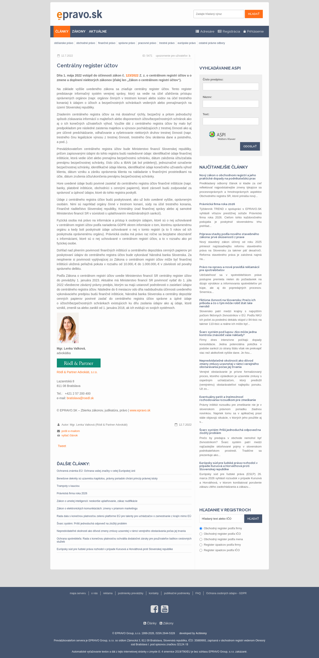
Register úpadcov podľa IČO (219, 550)
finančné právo (106, 43)
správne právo (127, 43)
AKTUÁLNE (98, 31)
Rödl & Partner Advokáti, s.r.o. (77, 372)
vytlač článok (69, 435)
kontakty (154, 593)
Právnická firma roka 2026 (72, 493)
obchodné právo (85, 43)
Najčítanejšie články (223, 167)
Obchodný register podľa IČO (220, 533)
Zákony (168, 623)
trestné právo (166, 43)
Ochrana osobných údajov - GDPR (226, 593)
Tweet (62, 446)
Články (152, 623)
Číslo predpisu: (213, 79)
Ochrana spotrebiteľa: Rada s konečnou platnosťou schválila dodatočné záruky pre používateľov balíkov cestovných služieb (124, 540)
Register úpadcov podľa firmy (220, 544)
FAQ (198, 593)
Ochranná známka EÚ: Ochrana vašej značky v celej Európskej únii (96, 470)
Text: (206, 114)
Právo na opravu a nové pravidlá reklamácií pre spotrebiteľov (229, 268)
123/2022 (132, 75)
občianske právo (63, 43)
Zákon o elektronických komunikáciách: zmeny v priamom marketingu (97, 508)
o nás (94, 593)
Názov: (207, 97)
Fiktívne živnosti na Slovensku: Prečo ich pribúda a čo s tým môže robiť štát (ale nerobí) (227, 303)
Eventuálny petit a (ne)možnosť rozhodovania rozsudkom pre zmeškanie (227, 398)
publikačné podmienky (177, 593)
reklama (108, 593)
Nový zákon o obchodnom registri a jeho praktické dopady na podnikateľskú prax (227, 177)
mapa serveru (78, 593)
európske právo (187, 43)
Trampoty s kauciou (68, 485)
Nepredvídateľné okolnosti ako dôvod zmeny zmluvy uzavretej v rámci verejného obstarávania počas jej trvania (121, 531)
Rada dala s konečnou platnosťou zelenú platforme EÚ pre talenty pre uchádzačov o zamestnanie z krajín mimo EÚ (124, 516)
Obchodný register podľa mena (221, 539)
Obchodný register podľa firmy (220, 528)
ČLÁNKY (61, 31)
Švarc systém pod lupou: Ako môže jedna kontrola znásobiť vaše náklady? (228, 333)
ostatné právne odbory (212, 43)
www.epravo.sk (140, 410)
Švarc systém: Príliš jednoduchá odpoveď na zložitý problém (92, 523)
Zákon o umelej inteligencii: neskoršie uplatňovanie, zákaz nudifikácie (97, 501)
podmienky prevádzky (130, 593)
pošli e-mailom (70, 431)
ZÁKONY (78, 31)
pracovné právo (147, 43)
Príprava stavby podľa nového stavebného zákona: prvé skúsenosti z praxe (229, 235)
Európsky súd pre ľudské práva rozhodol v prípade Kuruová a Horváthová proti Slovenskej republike (115, 549)
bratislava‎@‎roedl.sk (80, 398)
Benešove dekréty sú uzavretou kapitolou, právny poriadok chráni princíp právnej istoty (107, 478)
